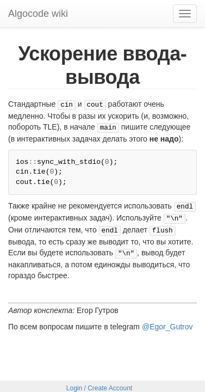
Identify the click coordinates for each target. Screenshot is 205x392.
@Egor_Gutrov (167, 320)
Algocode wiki (38, 13)
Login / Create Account (99, 384)
